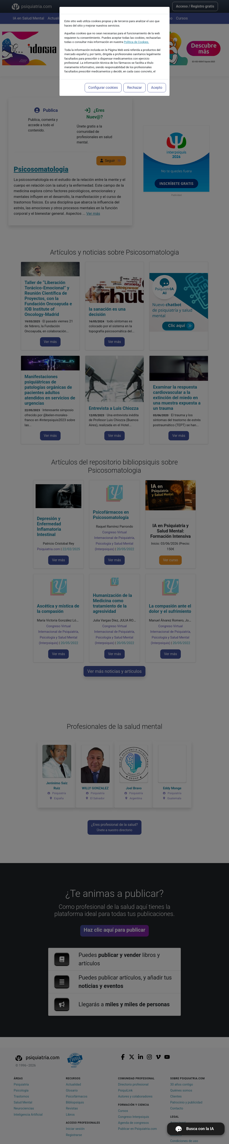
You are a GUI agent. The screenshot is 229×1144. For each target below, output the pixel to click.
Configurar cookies (103, 87)
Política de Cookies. (136, 42)
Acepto (156, 87)
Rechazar (134, 87)
